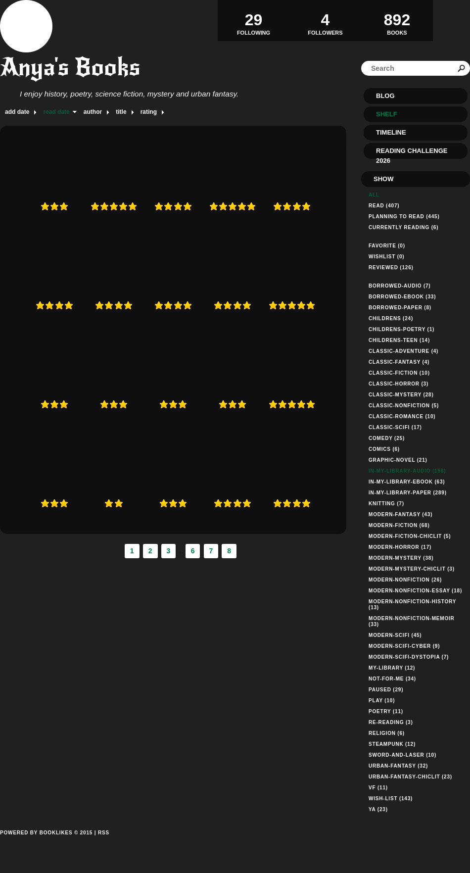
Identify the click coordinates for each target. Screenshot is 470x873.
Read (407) (384, 205)
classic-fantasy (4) (399, 362)
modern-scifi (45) (395, 635)
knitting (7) (386, 503)
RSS (103, 832)
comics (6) (384, 449)
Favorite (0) (387, 245)
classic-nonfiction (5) (404, 405)
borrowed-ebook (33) (402, 296)
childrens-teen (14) (399, 340)
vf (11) (378, 787)
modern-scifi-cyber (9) (404, 646)
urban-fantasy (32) (398, 766)
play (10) (382, 700)
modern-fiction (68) (399, 525)
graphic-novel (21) (398, 460)
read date (56, 111)
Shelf (386, 114)
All (374, 194)
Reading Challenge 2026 (411, 153)
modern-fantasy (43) (400, 514)
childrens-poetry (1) (401, 329)
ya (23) (378, 809)
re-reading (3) (391, 722)
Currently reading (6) (403, 227)
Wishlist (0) (386, 256)
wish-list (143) (391, 798)
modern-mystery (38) (401, 558)
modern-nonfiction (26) (405, 579)
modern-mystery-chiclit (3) (412, 569)
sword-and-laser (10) (402, 755)
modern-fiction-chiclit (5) (410, 536)
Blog (385, 95)
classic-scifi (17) (395, 427)
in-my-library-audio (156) (407, 471)
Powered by (46, 844)
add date (17, 111)
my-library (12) (392, 668)
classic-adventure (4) (403, 351)
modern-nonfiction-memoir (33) (412, 621)
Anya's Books (70, 67)
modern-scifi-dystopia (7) (409, 657)
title (121, 111)
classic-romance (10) (402, 416)
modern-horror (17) (400, 547)
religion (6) (387, 733)
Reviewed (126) (391, 267)
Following (253, 20)
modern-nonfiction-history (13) (412, 604)
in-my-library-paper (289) (408, 492)
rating (149, 111)
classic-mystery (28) (401, 394)
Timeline (391, 132)
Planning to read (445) (404, 216)
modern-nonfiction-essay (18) (415, 590)
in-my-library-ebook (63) (407, 482)
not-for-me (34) (392, 678)
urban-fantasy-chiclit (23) (410, 776)
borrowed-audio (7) (400, 286)
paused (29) (386, 689)
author (93, 111)
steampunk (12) (392, 744)
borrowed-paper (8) (400, 307)
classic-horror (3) (398, 384)
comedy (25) (387, 438)
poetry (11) (386, 711)
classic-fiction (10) (399, 373)
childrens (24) (391, 318)
